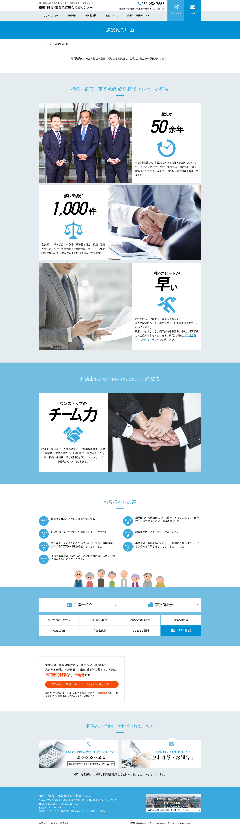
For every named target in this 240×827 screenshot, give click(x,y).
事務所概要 (161, 604)
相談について (111, 15)
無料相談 (192, 9)
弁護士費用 (100, 630)
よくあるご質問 (140, 630)
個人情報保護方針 (59, 823)
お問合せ (43, 823)
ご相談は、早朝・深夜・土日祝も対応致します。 (82, 684)
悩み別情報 (90, 15)
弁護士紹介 (79, 604)
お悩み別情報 (180, 620)
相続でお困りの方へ (59, 620)
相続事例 (72, 15)
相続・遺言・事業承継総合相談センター (66, 796)
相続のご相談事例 (140, 620)
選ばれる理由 (99, 620)
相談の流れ (59, 630)
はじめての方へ (50, 15)
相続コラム (176, 9)
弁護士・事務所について (139, 15)
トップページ (45, 44)
